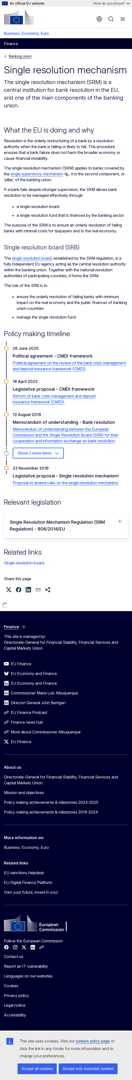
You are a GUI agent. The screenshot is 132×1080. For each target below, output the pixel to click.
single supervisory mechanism (37, 173)
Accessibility (15, 1015)
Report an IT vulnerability (26, 966)
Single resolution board (24, 562)
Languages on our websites (28, 976)
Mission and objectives (24, 792)
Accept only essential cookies (88, 1069)
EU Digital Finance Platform (28, 882)
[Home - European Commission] (19, 17)
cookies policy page (93, 1041)
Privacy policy (16, 995)
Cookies (11, 985)
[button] (9, 590)
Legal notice (14, 1005)
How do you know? (111, 3)
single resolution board (32, 258)
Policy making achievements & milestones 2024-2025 (51, 802)
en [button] (99, 19)
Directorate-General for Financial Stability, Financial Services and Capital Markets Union (61, 780)
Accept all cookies (37, 1069)
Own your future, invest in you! (31, 892)
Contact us (13, 956)
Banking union (20, 56)
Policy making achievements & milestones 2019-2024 (51, 812)
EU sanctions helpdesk (24, 872)
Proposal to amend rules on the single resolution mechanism (65, 482)
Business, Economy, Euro (26, 33)
